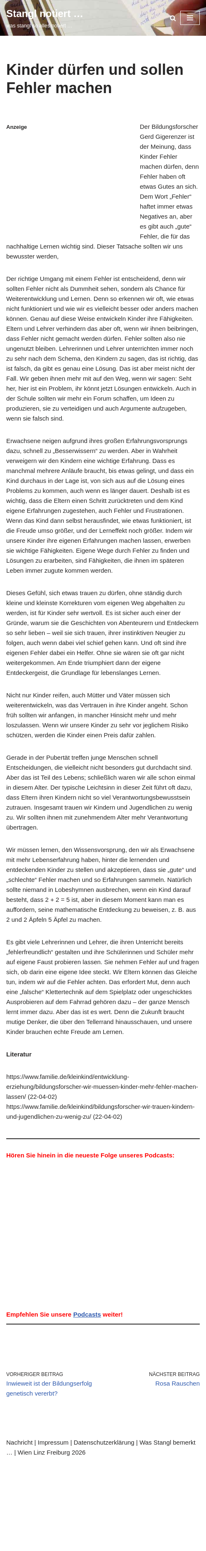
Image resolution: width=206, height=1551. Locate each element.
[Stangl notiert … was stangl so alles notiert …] (44, 18)
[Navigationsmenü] (190, 18)
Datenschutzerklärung (104, 1442)
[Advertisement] (70, 184)
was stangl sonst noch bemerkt (105, 1477)
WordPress (85, 1467)
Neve (14, 1467)
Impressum (53, 1442)
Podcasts (87, 1314)
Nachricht (19, 1442)
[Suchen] (173, 18)
